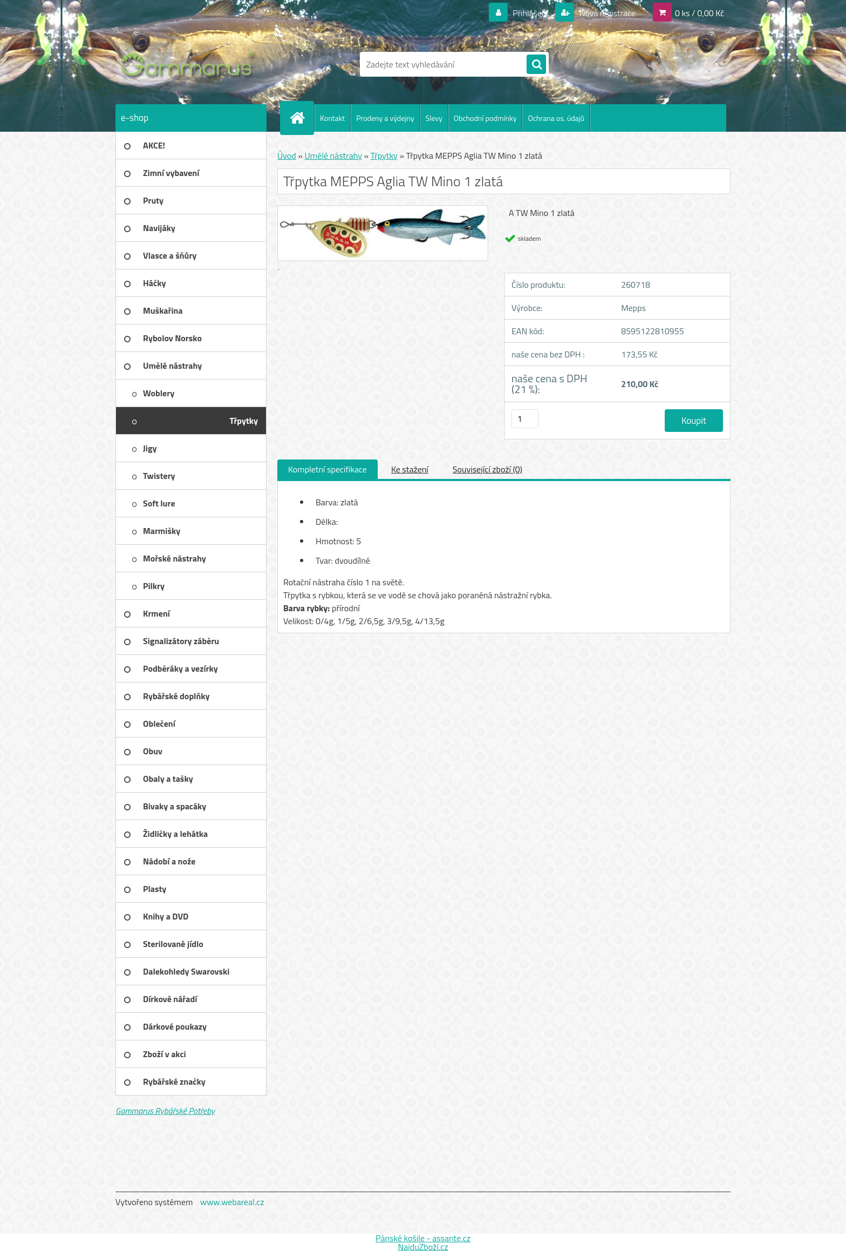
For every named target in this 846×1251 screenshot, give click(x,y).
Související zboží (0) (487, 469)
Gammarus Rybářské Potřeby (165, 1110)
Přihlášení (530, 12)
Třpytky (384, 155)
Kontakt (332, 118)
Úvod (286, 155)
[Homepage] (301, 117)
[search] (536, 65)
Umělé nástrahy (333, 155)
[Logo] (189, 64)
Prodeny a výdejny (385, 118)
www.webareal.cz (232, 1201)
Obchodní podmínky (485, 118)
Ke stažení (409, 469)
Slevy (434, 118)
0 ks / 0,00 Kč (699, 12)
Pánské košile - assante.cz (423, 1238)
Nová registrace (606, 12)
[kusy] (524, 418)
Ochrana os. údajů (556, 118)
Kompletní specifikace (327, 469)
